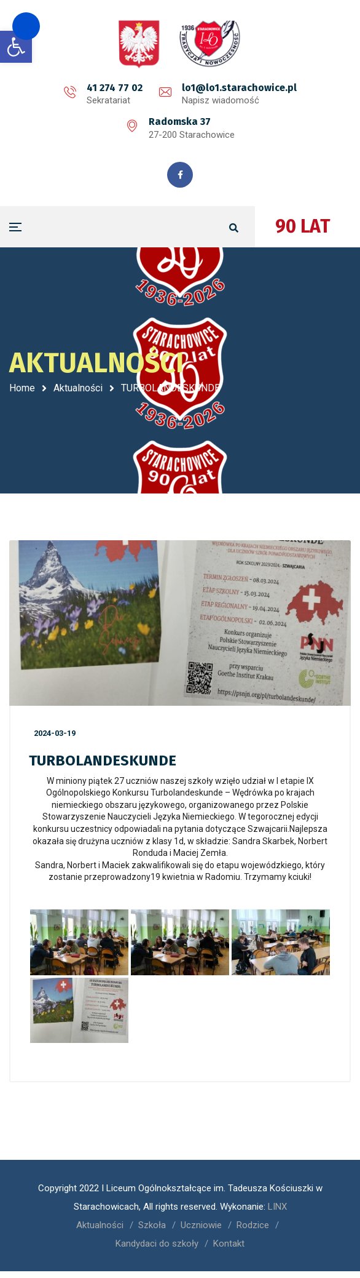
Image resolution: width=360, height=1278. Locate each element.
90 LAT (303, 228)
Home (22, 389)
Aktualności (78, 389)
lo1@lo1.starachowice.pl (239, 88)
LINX (277, 1213)
